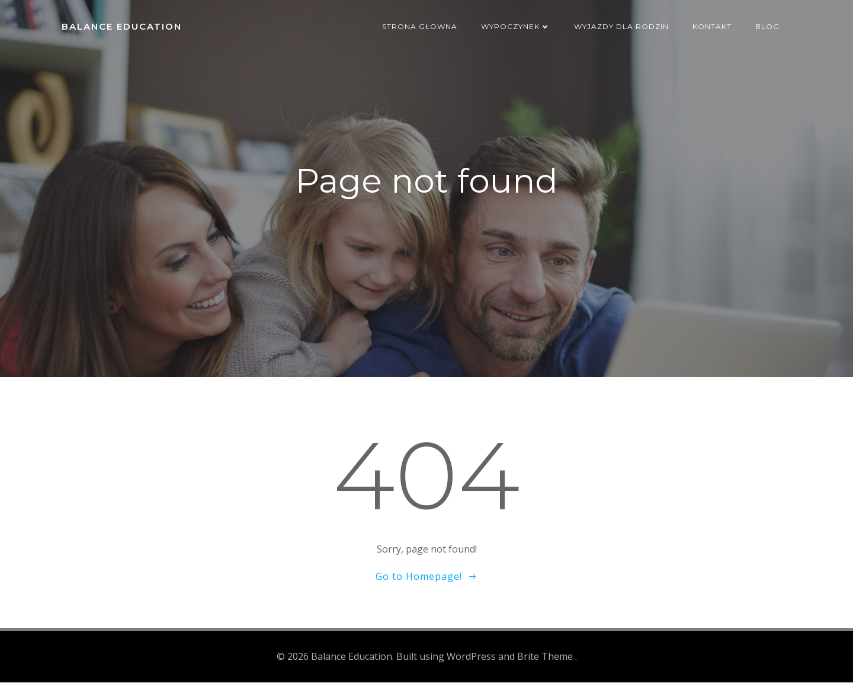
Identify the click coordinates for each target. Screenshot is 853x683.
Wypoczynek (515, 26)
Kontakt (712, 26)
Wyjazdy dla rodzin (621, 26)
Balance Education (122, 26)
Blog (767, 26)
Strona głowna (419, 26)
